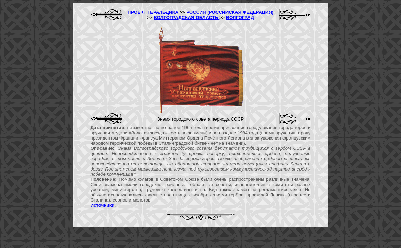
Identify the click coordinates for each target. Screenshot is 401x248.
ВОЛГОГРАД (240, 17)
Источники (103, 205)
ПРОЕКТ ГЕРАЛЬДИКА (154, 12)
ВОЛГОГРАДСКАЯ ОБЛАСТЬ (186, 17)
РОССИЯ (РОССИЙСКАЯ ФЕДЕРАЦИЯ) (229, 12)
